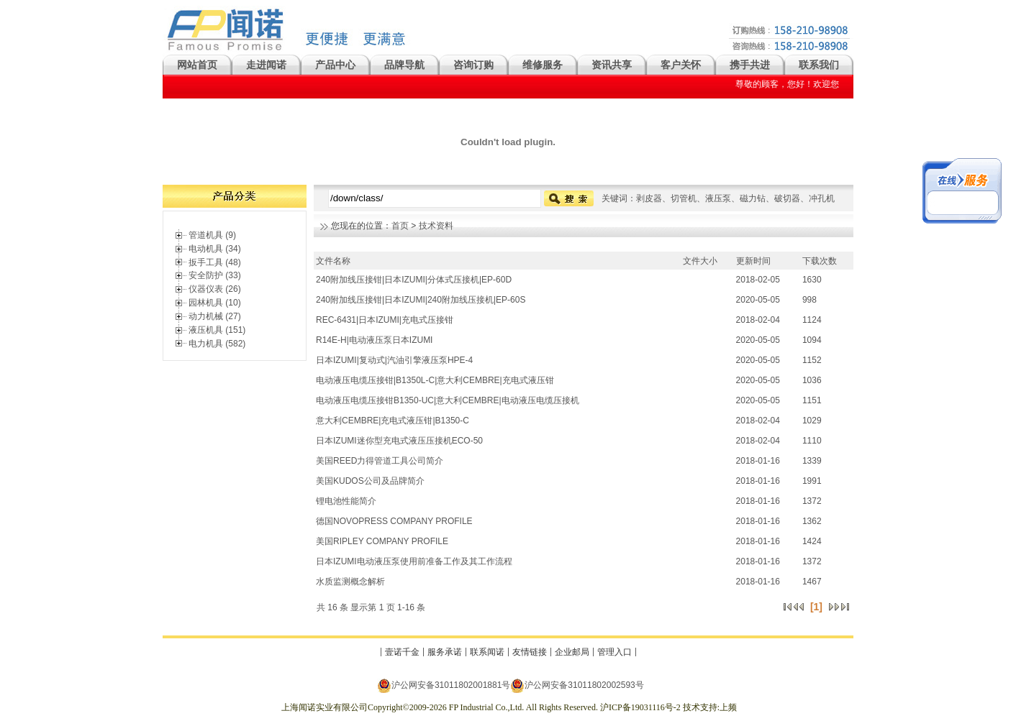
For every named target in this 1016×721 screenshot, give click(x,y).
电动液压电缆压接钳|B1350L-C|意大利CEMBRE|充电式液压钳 (435, 380)
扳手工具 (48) (215, 262)
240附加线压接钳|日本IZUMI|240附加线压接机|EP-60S (420, 300)
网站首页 (197, 64)
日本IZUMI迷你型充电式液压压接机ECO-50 (399, 441)
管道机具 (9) (212, 235)
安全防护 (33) (215, 275)
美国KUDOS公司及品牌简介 (370, 481)
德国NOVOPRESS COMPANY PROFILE (394, 521)
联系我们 (819, 64)
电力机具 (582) (217, 344)
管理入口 (614, 652)
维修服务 (542, 64)
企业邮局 (572, 652)
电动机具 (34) (215, 249)
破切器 (787, 198)
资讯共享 (611, 64)
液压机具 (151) (217, 330)
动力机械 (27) (215, 316)
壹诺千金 (402, 652)
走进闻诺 (266, 64)
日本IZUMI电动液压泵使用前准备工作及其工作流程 (414, 561)
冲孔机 (822, 198)
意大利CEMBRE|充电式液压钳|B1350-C (392, 420)
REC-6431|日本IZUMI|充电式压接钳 (384, 320)
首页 (400, 226)
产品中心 (335, 64)
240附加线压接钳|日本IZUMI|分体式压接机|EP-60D (414, 280)
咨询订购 (473, 64)
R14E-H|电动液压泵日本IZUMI (374, 340)
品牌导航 (404, 64)
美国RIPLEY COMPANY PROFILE (382, 541)
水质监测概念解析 (350, 582)
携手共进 (750, 64)
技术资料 (436, 226)
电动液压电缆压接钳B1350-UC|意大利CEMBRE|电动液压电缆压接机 (447, 400)
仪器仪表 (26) (215, 289)
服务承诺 (444, 652)
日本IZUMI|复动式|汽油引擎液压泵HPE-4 (394, 360)
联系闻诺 (487, 652)
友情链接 (529, 652)
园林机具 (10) (215, 303)
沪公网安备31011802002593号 (576, 685)
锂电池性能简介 (346, 501)
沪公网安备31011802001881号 (443, 685)
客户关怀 (681, 64)
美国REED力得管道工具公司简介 (379, 461)
